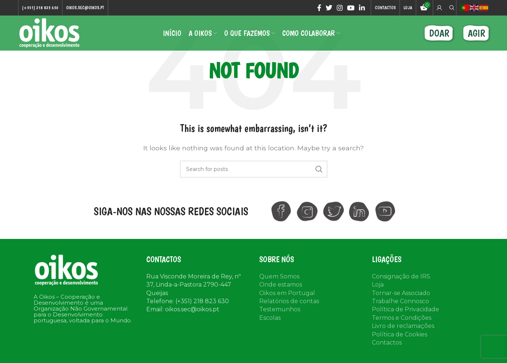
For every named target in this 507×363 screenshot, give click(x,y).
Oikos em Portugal (287, 293)
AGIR (476, 33)
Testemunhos (279, 309)
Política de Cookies (399, 334)
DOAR (439, 33)
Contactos (387, 342)
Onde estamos (280, 284)
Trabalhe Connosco (400, 301)
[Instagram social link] (340, 7)
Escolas (270, 317)
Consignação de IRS (401, 276)
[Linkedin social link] (362, 7)
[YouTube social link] (351, 7)
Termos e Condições (401, 317)
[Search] (451, 7)
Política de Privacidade (405, 309)
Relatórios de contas (289, 301)
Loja (378, 284)
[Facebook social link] (319, 7)
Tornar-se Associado (401, 293)
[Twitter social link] (329, 7)
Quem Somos (279, 276)
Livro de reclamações (403, 325)
